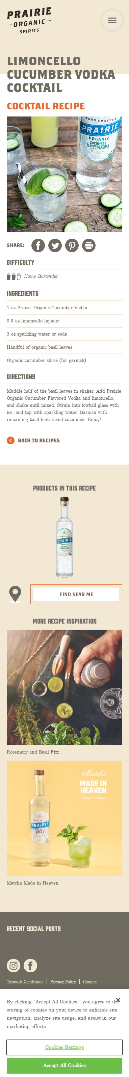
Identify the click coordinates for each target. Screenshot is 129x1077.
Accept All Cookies (64, 1065)
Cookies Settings (64, 1047)
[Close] (118, 1000)
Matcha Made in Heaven (32, 883)
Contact (90, 981)
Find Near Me (76, 594)
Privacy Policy (63, 981)
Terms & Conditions (25, 981)
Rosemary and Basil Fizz (33, 752)
